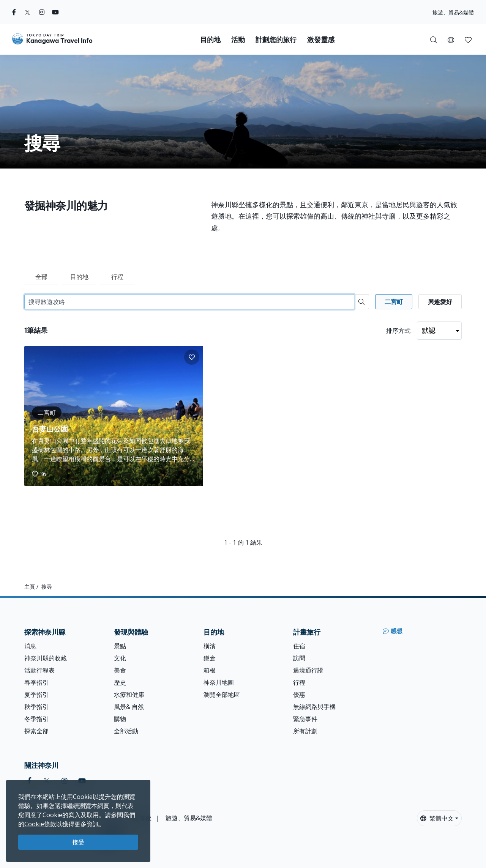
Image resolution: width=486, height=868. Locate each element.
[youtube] (55, 12)
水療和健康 (129, 694)
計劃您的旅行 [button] (276, 39)
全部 (41, 277)
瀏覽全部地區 (222, 694)
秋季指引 (36, 707)
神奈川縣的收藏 (45, 658)
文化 (120, 658)
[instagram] (41, 12)
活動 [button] (238, 39)
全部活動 (126, 731)
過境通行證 (308, 670)
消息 (30, 646)
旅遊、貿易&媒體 (453, 12)
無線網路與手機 (314, 707)
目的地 (79, 277)
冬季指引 (36, 719)
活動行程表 (39, 670)
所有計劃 (305, 731)
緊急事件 (305, 719)
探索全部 (36, 731)
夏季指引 (36, 694)
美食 (120, 670)
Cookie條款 (40, 824)
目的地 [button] (210, 39)
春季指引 (36, 682)
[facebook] (14, 12)
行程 (117, 277)
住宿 (299, 646)
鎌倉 (210, 658)
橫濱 (210, 646)
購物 (120, 719)
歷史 (120, 682)
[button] (450, 39)
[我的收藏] (468, 39)
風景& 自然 (129, 707)
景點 (120, 646)
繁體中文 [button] (437, 818)
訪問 (299, 658)
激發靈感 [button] (321, 39)
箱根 (210, 670)
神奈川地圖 (219, 682)
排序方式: (399, 330)
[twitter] (27, 12)
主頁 (29, 586)
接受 (78, 842)
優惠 (299, 694)
